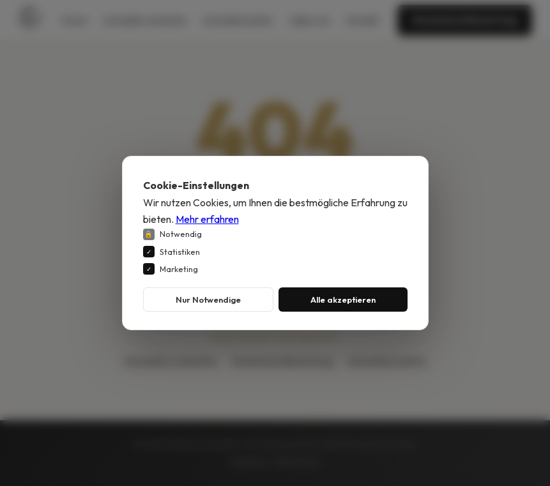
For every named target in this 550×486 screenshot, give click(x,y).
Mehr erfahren (207, 219)
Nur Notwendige (208, 299)
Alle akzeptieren (343, 299)
